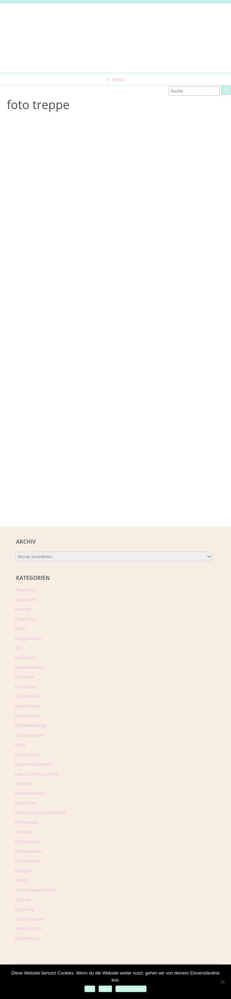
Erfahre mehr (131, 988)
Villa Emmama (29, 919)
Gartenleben (28, 696)
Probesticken (28, 861)
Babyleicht (26, 600)
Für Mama (25, 686)
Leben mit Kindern (34, 764)
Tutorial (23, 899)
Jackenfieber (27, 715)
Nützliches (26, 803)
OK (90, 988)
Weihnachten (28, 928)
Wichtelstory (28, 938)
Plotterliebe (27, 822)
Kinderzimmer (29, 735)
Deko (20, 628)
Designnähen (28, 638)
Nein (105, 988)
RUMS (21, 880)
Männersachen (30, 793)
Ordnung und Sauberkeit (40, 812)
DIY (18, 648)
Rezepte (23, 870)
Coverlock (25, 619)
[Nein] (222, 981)
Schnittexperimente (35, 890)
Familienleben (29, 667)
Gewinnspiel (27, 706)
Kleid (20, 745)
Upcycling (25, 909)
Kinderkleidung (30, 725)
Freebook (24, 677)
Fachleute (25, 657)
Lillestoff (24, 783)
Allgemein (25, 590)
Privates (23, 832)
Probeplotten (28, 851)
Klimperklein (28, 754)
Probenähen (27, 841)
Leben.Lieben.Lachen (37, 774)
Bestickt (23, 609)
